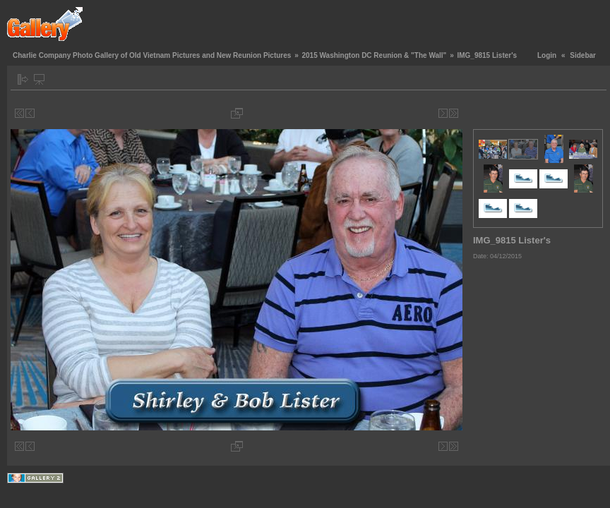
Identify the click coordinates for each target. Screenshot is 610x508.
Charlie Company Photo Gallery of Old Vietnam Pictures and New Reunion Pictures (152, 55)
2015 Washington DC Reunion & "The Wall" (373, 55)
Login (546, 55)
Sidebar (583, 55)
